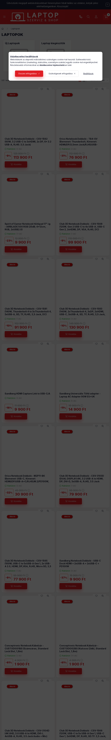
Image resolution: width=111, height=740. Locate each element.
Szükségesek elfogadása (61, 73)
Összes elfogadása (27, 73)
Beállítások (88, 73)
